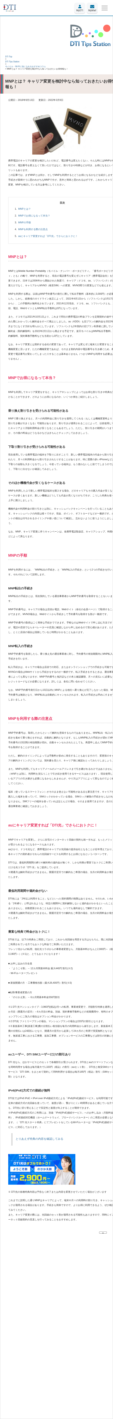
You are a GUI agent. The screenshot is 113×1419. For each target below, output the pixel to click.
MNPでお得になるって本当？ (34, 215)
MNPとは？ (24, 208)
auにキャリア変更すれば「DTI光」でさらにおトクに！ (48, 236)
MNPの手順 (24, 222)
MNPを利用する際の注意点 (33, 229)
